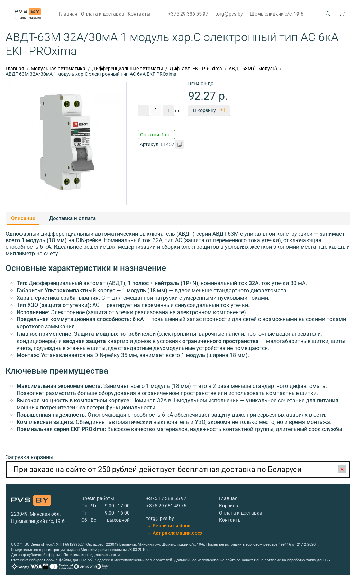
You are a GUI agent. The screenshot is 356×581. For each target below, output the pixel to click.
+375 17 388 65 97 (166, 498)
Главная (68, 14)
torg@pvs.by (229, 14)
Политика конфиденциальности (91, 555)
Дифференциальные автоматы (127, 68)
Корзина (228, 505)
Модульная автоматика (58, 68)
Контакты (139, 14)
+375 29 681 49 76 (166, 505)
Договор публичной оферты (35, 555)
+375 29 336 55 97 (188, 14)
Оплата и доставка (102, 14)
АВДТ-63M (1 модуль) (253, 68)
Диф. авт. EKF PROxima (196, 68)
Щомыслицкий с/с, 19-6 (276, 14)
